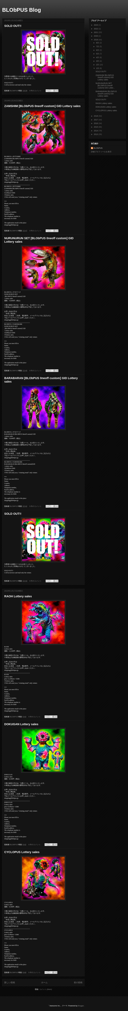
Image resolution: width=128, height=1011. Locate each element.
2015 (96, 127)
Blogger (81, 1006)
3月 (97, 61)
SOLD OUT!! (12, 26)
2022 (96, 29)
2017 (96, 120)
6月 (97, 50)
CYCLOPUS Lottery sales (21, 852)
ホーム (44, 982)
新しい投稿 (9, 982)
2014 (96, 131)
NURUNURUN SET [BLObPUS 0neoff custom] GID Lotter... (105, 85)
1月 (97, 68)
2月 (97, 65)
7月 (97, 46)
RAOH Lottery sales (18, 596)
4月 (97, 57)
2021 (96, 32)
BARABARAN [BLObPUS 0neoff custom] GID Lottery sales (106, 93)
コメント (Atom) (45, 989)
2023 (96, 25)
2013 (96, 134)
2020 (96, 36)
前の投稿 (78, 982)
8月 (97, 43)
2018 (96, 116)
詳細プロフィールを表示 (101, 152)
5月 (97, 54)
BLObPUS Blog (21, 10)
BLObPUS (98, 148)
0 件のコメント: (35, 91)
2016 (96, 123)
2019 (96, 40)
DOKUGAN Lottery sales (21, 724)
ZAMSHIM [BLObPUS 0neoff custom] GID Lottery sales (42, 106)
